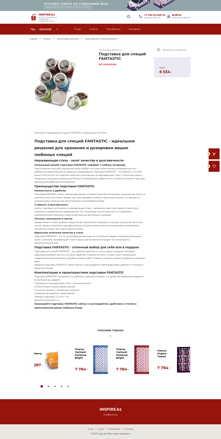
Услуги (93, 29)
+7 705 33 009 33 (154, 15)
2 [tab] (48, 386)
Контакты (134, 29)
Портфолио (113, 29)
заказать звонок (152, 18)
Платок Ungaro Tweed (162, 353)
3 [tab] (55, 386)
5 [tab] (68, 386)
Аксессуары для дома (68, 39)
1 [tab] (41, 387)
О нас (77, 29)
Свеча (38, 353)
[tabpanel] (49, 359)
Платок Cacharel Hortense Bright (81, 353)
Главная (33, 39)
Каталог (45, 29)
